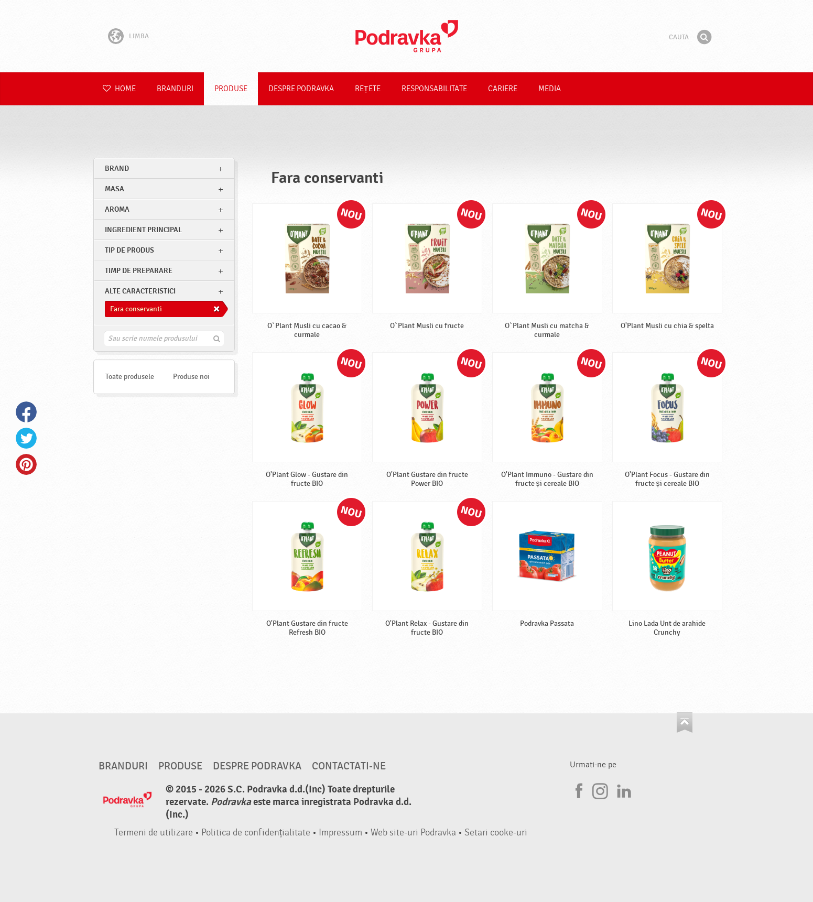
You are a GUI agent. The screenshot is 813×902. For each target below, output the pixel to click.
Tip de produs (129, 250)
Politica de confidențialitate (255, 832)
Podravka (406, 36)
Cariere (502, 88)
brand (117, 168)
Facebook (26, 411)
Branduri (175, 88)
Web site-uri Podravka (413, 832)
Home (119, 88)
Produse (230, 88)
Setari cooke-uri (495, 832)
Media (549, 88)
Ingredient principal (143, 229)
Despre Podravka (301, 88)
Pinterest (26, 464)
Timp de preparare (138, 270)
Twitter (26, 438)
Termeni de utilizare (153, 832)
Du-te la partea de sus (684, 722)
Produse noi (191, 376)
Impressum (340, 832)
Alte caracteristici (140, 291)
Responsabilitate (434, 88)
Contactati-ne (349, 766)
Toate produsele (129, 376)
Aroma (117, 209)
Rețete (368, 88)
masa (114, 188)
